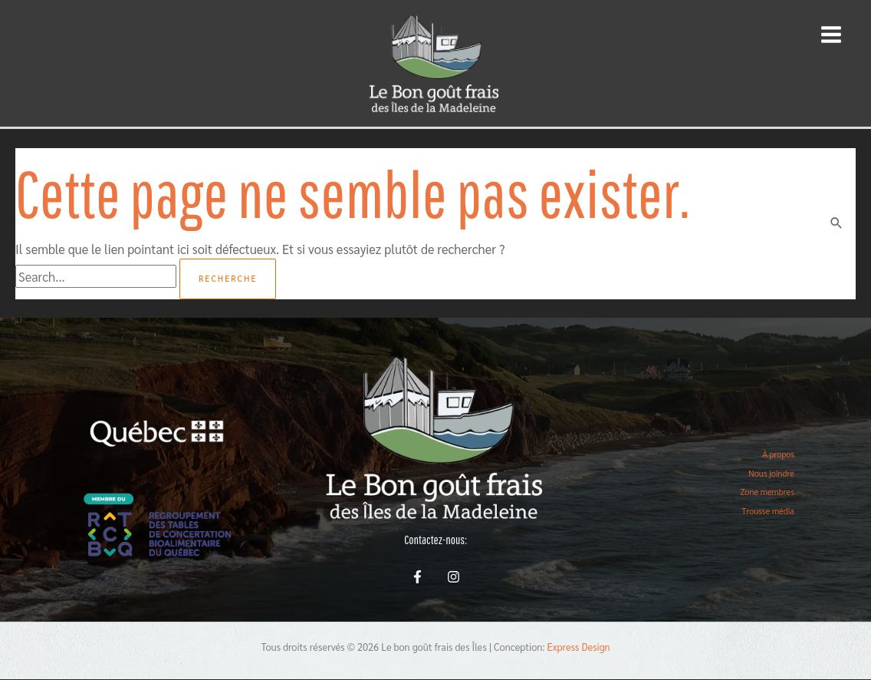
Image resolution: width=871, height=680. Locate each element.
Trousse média (767, 511)
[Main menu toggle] (831, 35)
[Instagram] (453, 577)
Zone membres (767, 491)
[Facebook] (417, 577)
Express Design (578, 646)
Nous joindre (771, 473)
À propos (778, 454)
